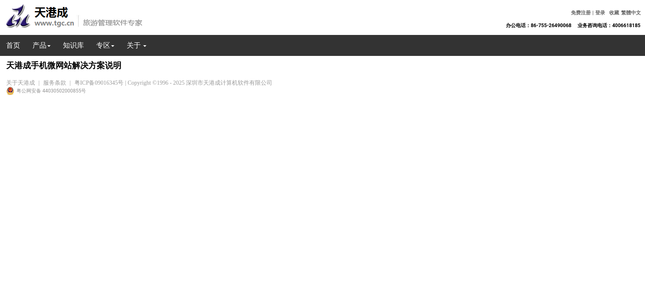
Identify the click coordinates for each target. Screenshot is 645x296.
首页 (13, 45)
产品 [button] (41, 45)
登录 (600, 13)
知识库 (73, 45)
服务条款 (54, 83)
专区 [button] (105, 45)
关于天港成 (20, 83)
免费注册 (581, 13)
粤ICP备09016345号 (99, 83)
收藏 (614, 13)
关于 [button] (136, 45)
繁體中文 (631, 13)
